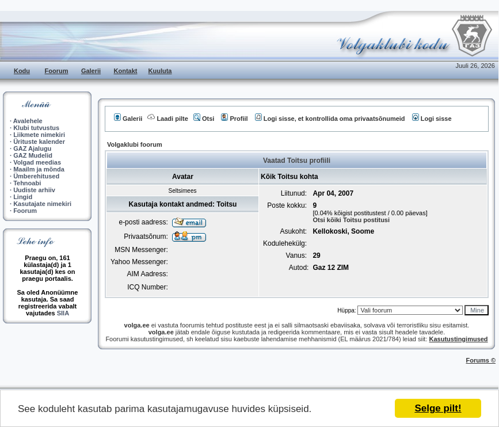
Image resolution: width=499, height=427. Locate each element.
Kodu (22, 70)
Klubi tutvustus (36, 127)
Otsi (203, 118)
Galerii (91, 70)
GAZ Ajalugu (32, 148)
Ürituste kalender (39, 141)
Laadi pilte (167, 118)
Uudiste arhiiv (34, 189)
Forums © (481, 360)
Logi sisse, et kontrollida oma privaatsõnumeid (330, 118)
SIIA (63, 313)
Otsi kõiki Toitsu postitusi (351, 219)
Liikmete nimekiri (39, 134)
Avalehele (28, 120)
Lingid (22, 196)
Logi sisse (432, 118)
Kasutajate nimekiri (42, 203)
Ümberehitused (36, 176)
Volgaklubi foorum (134, 144)
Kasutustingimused (458, 339)
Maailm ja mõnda (38, 169)
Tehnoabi (27, 183)
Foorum (56, 70)
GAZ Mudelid (32, 155)
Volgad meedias (37, 162)
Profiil (234, 118)
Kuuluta (160, 70)
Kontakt (126, 70)
